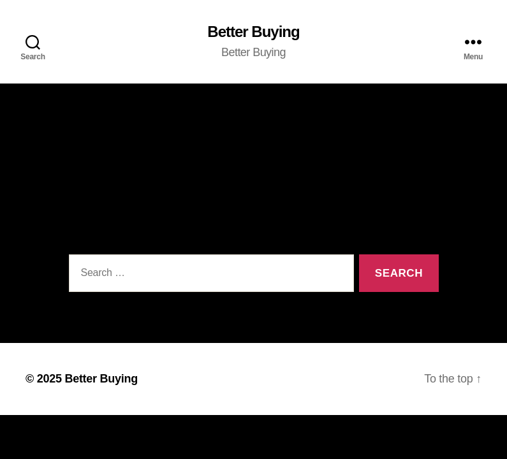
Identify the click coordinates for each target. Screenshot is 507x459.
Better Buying (253, 32)
